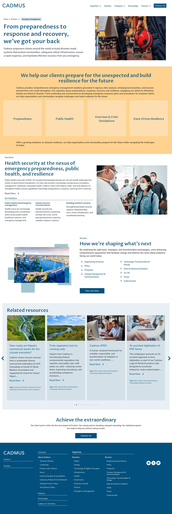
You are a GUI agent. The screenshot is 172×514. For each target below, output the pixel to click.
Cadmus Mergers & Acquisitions (52, 476)
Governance (79, 480)
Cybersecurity (112, 495)
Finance (59, 387)
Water (76, 461)
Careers (7, 459)
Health (76, 476)
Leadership (44, 465)
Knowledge (43, 498)
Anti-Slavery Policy (47, 487)
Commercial (52, 387)
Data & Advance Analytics (117, 484)
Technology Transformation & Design (118, 479)
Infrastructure (56, 389)
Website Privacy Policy (49, 483)
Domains (14, 19)
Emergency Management (84, 491)
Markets (41, 493)
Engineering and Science (116, 461)
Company (42, 452)
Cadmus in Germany (46, 503)
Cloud (109, 491)
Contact (7, 466)
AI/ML (90, 387)
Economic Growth (81, 483)
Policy (64, 389)
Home (6, 19)
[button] (2, 358)
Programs (70, 389)
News (42, 472)
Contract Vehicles (47, 461)
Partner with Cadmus (48, 468)
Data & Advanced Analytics (101, 387)
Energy (77, 465)
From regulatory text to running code (97, 347)
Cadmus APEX (132, 345)
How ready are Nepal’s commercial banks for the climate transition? (58, 349)
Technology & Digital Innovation (94, 389)
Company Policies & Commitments (53, 480)
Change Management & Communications (116, 473)
